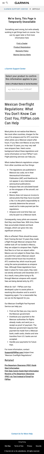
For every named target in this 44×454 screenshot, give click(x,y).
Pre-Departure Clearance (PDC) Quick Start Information (20, 366)
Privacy (29, 446)
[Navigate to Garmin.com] (22, 3)
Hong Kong (22, 442)
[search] (7, 3)
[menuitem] (7, 3)
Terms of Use (18, 446)
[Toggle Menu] (1, 2)
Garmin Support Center (16, 9)
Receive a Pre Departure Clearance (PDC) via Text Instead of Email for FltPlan (19, 376)
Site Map (8, 446)
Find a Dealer (22, 43)
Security (38, 446)
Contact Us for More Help (22, 434)
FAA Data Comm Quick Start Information (22, 371)
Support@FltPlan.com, (14, 352)
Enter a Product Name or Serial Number (21, 84)
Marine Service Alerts (22, 55)
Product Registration (22, 47)
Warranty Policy (22, 51)
